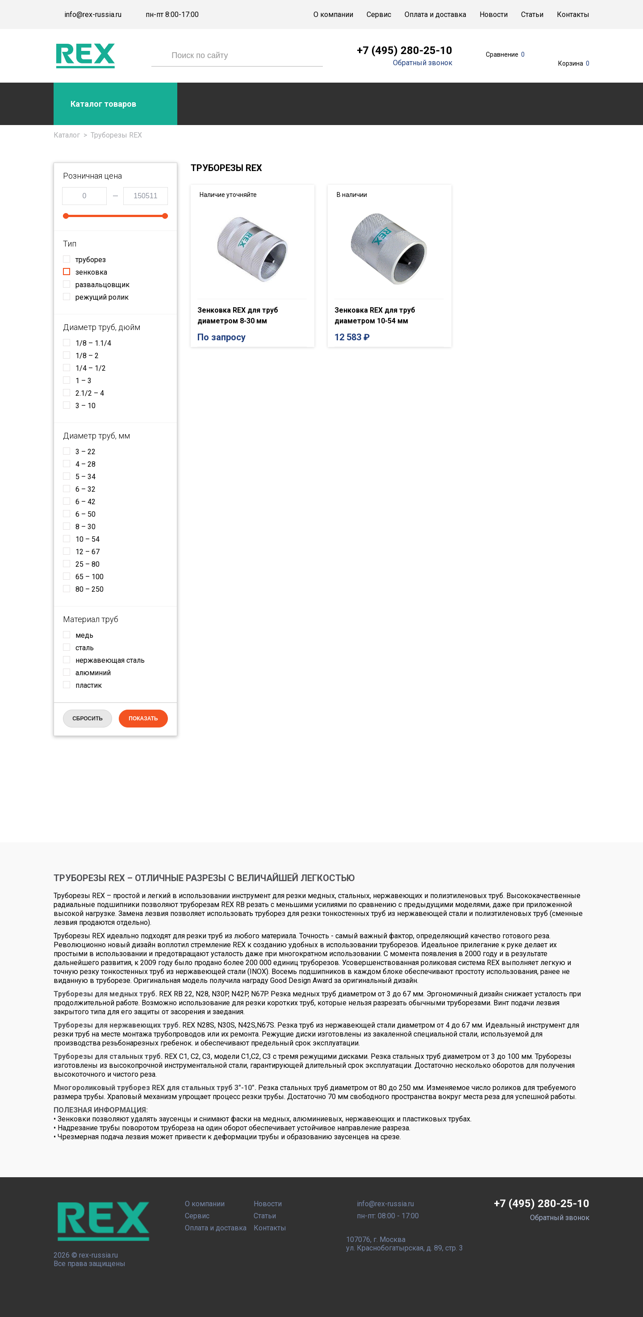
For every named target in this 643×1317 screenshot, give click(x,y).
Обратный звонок (422, 63)
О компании (333, 14)
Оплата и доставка (435, 14)
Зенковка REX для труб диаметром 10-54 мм (374, 315)
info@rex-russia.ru (92, 14)
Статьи (532, 14)
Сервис (379, 14)
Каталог (67, 135)
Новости (494, 14)
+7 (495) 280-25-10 (404, 50)
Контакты (573, 14)
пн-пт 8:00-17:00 (172, 14)
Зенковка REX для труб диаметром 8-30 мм (237, 315)
